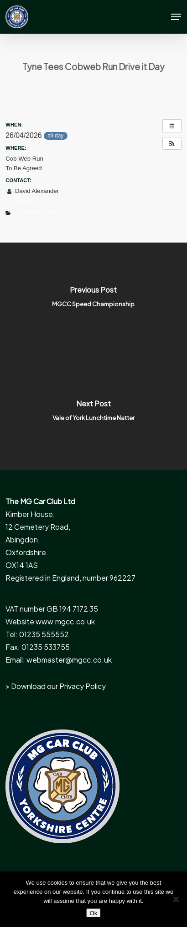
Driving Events (42, 212)
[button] (176, 16)
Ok (93, 913)
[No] (175, 899)
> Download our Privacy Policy (55, 686)
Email (17, 201)
